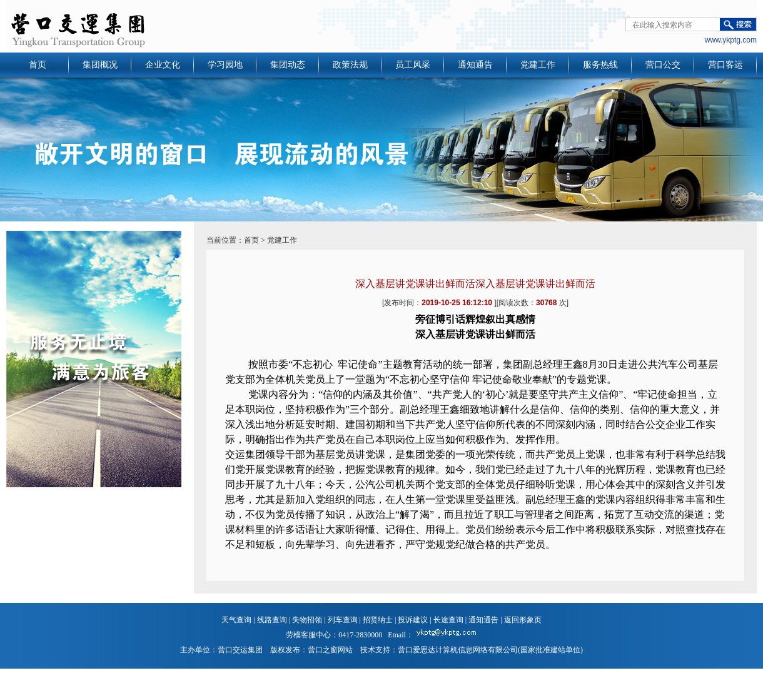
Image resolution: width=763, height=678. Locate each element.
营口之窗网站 (330, 649)
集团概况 (100, 64)
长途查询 (448, 619)
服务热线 (600, 64)
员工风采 (412, 64)
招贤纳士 (378, 619)
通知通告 (475, 64)
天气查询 (236, 619)
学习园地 (225, 64)
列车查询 (343, 619)
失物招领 (307, 619)
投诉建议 (413, 619)
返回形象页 (523, 619)
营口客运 (725, 64)
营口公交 (662, 64)
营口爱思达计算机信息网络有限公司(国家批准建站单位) (490, 649)
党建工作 (537, 64)
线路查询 (272, 619)
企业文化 (162, 64)
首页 (37, 64)
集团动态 (287, 64)
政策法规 (350, 64)
